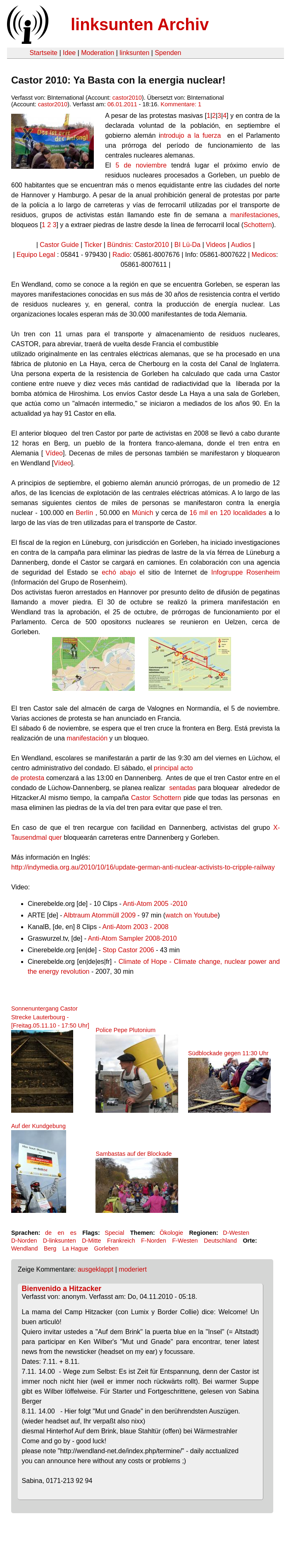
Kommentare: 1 (181, 104)
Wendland (24, 1248)
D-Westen (236, 1232)
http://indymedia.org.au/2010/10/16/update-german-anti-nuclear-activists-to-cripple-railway (143, 867)
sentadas (182, 787)
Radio (121, 254)
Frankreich (121, 1240)
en (60, 1232)
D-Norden (24, 1240)
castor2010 (127, 97)
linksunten (134, 52)
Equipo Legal (36, 254)
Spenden (168, 52)
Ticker (93, 244)
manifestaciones (254, 214)
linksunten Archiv (140, 24)
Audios (241, 244)
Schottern (257, 224)
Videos (216, 244)
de (48, 1232)
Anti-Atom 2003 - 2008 (136, 926)
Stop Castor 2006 (128, 949)
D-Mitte (91, 1240)
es (73, 1232)
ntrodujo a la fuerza (192, 135)
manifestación (87, 738)
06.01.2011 (122, 104)
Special (114, 1232)
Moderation (97, 52)
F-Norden (153, 1240)
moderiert (133, 1269)
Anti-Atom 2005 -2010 (155, 903)
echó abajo (119, 572)
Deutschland (220, 1240)
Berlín (84, 512)
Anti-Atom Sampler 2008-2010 (132, 938)
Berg (50, 1248)
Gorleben (106, 1248)
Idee (69, 52)
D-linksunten (59, 1240)
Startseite (43, 52)
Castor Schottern (156, 797)
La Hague (75, 1248)
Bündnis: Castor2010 (138, 244)
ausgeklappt (95, 1269)
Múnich (142, 512)
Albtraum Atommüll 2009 (100, 915)
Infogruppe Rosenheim (245, 572)
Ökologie (171, 1232)
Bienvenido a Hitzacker (62, 1288)
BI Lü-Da (187, 244)
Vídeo (54, 453)
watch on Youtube (191, 915)
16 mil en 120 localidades (228, 512)
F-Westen (185, 1240)
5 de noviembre (141, 165)
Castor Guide (59, 244)
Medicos (264, 254)
